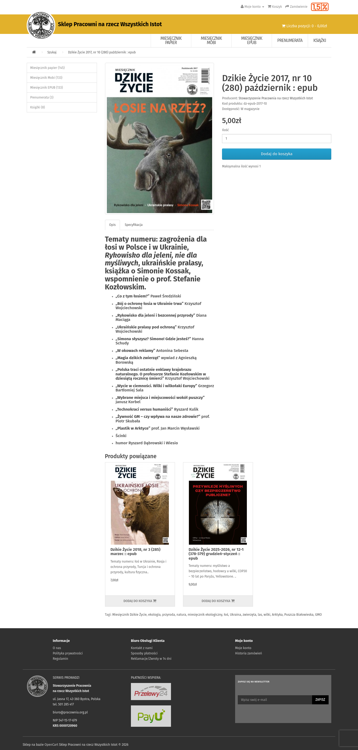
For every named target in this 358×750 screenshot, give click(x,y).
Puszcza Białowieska (298, 615)
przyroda (168, 615)
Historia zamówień (248, 653)
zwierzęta (249, 615)
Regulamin (60, 659)
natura (181, 615)
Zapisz (320, 699)
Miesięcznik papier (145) (47, 68)
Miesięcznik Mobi (211, 40)
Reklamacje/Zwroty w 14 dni (151, 659)
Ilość (225, 130)
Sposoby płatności (144, 653)
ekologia (154, 615)
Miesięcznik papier (171, 40)
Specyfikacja (134, 225)
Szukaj (51, 52)
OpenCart (51, 745)
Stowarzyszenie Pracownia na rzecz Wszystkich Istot (276, 98)
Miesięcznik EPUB (251, 40)
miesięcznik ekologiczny (205, 615)
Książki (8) (37, 107)
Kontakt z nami (142, 648)
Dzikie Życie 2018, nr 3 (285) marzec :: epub (136, 551)
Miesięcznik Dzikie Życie (129, 615)
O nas (57, 648)
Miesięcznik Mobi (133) (46, 78)
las (260, 615)
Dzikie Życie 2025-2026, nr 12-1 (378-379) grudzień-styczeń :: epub (216, 554)
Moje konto (243, 648)
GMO (318, 615)
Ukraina (235, 615)
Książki (319, 40)
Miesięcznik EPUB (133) (46, 87)
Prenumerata (289, 40)
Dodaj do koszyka (277, 153)
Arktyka (277, 615)
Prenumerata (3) (41, 97)
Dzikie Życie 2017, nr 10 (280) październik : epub (102, 52)
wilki (267, 615)
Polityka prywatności (68, 653)
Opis (112, 225)
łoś (226, 615)
